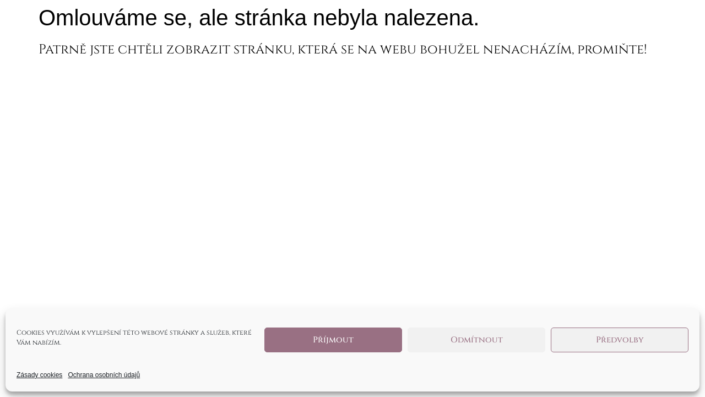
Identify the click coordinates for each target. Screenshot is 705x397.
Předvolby (620, 340)
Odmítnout (477, 340)
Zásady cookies (39, 375)
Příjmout (333, 340)
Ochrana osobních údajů (104, 375)
